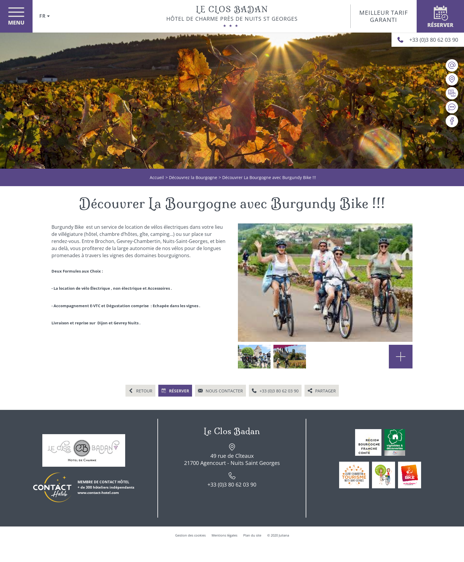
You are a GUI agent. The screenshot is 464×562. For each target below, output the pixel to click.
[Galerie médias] (452, 93)
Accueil (157, 177)
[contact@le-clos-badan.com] (452, 65)
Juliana (284, 535)
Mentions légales (224, 535)
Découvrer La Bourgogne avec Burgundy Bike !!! (269, 177)
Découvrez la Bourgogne (193, 177)
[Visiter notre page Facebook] (452, 121)
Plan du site (252, 535)
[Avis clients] (452, 107)
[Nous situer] (452, 79)
